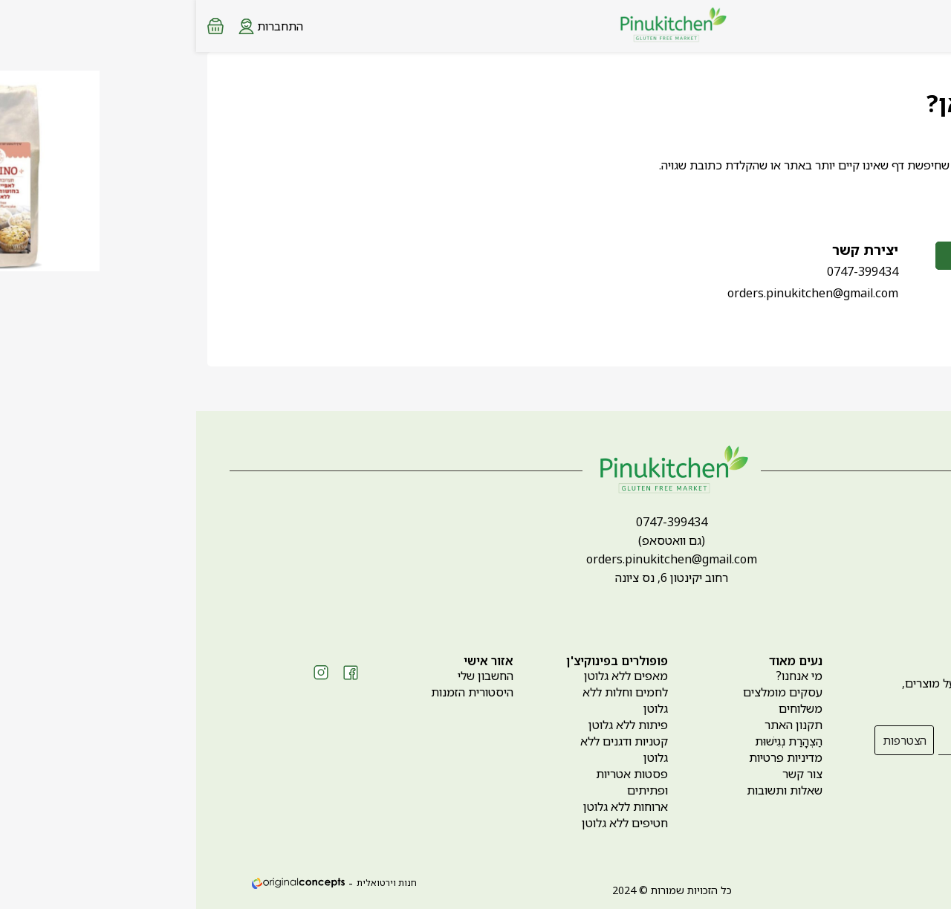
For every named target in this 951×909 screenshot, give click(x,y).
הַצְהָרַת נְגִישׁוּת (592, 741)
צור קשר (606, 774)
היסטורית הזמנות (276, 692)
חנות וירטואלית (190, 882)
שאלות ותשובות (588, 790)
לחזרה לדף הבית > (842, 197)
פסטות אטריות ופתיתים (436, 782)
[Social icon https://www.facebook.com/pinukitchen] (154, 672)
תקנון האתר (597, 724)
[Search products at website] (902, 26)
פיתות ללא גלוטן (432, 724)
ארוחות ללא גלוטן (429, 806)
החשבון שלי (289, 675)
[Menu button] (929, 24)
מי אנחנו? (603, 675)
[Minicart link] (19, 26)
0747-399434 (666, 271)
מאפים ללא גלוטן (430, 675)
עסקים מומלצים (586, 692)
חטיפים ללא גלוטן (429, 823)
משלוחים (604, 708)
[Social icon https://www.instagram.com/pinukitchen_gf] (124, 672)
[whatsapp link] (929, 883)
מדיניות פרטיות (589, 757)
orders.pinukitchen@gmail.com (616, 293)
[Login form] (74, 25)
